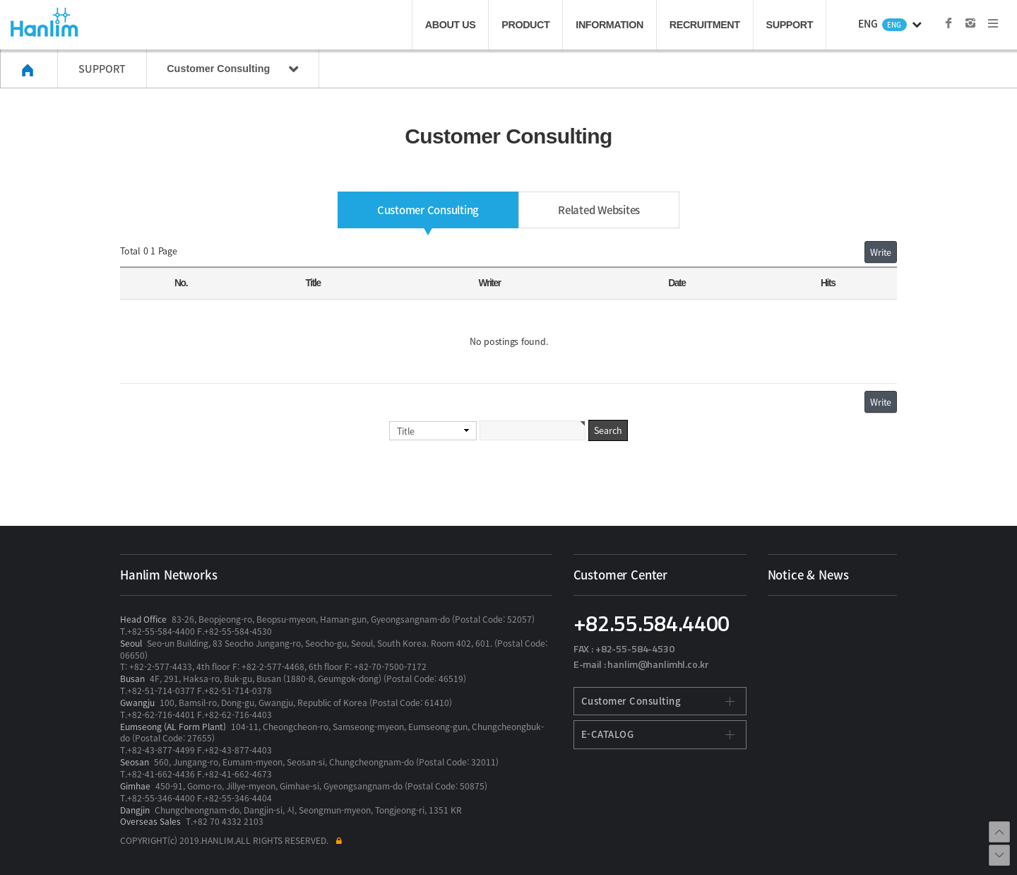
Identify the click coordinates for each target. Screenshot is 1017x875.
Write (880, 252)
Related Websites (599, 210)
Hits (828, 283)
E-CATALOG (607, 734)
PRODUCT (525, 24)
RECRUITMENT (705, 24)
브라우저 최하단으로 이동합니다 (996, 851)
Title (406, 431)
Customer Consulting (428, 210)
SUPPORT (789, 24)
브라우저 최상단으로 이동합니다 (996, 830)
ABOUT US (450, 24)
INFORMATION (609, 24)
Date (676, 283)
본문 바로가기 (0, 0)
